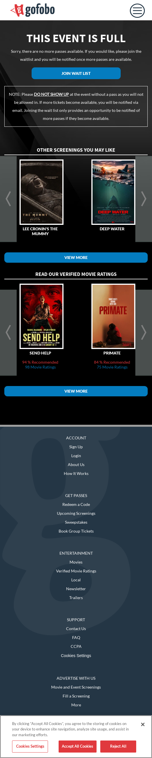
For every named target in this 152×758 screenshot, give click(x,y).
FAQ (76, 637)
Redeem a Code (76, 504)
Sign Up (76, 446)
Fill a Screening (76, 695)
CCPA (76, 646)
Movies (76, 562)
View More (76, 257)
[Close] (142, 724)
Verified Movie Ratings (76, 570)
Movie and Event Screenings (76, 687)
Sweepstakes (76, 522)
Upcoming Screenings (76, 513)
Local (76, 579)
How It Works (76, 473)
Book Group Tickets (76, 531)
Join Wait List (76, 73)
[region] (76, 736)
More (76, 704)
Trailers (76, 597)
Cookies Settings (76, 655)
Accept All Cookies (77, 746)
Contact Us (76, 628)
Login (76, 455)
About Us (76, 464)
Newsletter (76, 588)
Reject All (118, 746)
